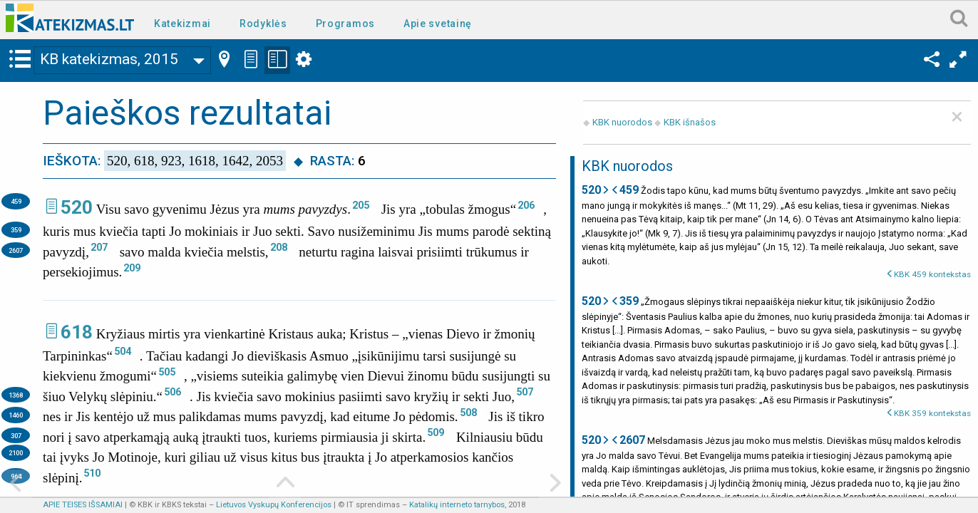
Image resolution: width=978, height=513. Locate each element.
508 (468, 412)
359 (16, 230)
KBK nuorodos (622, 122)
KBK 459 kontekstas (932, 274)
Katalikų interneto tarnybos (457, 504)
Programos (345, 23)
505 (166, 372)
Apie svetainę (437, 23)
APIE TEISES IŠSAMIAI (83, 504)
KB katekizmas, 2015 (109, 59)
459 (16, 201)
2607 (16, 250)
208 (278, 247)
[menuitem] (185, 22)
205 (360, 205)
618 (77, 332)
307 (16, 436)
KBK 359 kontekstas (932, 413)
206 (526, 205)
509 (435, 432)
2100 (16, 453)
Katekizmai (182, 23)
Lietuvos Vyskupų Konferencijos (273, 504)
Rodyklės (263, 23)
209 (131, 268)
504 (122, 351)
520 (77, 207)
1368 (16, 395)
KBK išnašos (690, 122)
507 (524, 392)
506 (172, 392)
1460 (16, 415)
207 (99, 247)
